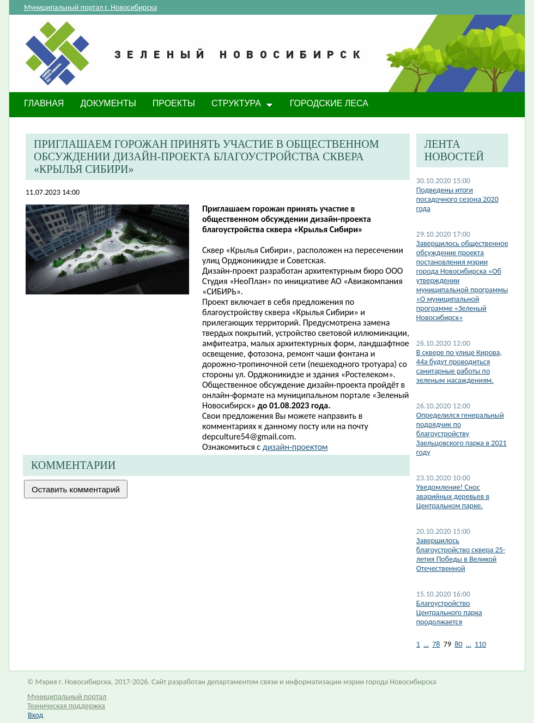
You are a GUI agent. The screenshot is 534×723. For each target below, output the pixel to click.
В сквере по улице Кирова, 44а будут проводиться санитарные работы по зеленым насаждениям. (459, 366)
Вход (35, 715)
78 (436, 644)
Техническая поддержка (66, 705)
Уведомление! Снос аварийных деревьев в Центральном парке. (452, 496)
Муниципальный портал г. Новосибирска (90, 7)
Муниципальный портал (66, 696)
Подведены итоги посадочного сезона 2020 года (457, 199)
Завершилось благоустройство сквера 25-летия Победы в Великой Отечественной (460, 554)
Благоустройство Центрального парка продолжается (449, 612)
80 (458, 644)
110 (480, 644)
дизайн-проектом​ (295, 447)
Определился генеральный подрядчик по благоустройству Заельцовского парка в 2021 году (461, 434)
